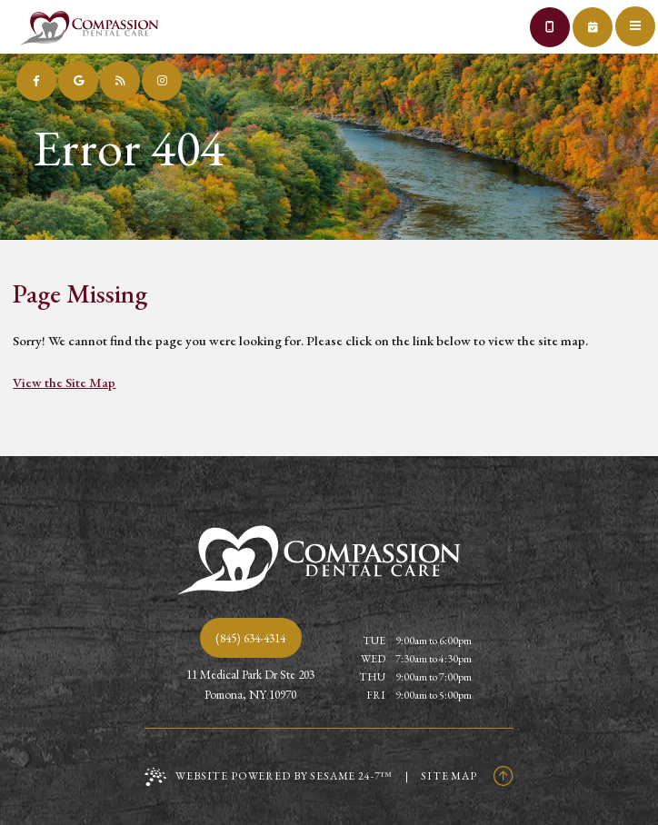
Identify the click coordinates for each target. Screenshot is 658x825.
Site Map (449, 776)
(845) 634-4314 (250, 638)
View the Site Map (64, 382)
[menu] (638, 20)
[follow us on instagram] (162, 81)
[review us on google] (78, 81)
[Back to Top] (503, 776)
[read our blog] (120, 81)
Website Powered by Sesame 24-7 (269, 777)
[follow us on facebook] (36, 81)
